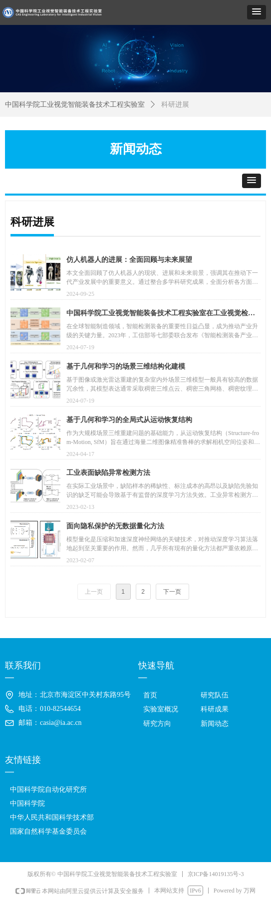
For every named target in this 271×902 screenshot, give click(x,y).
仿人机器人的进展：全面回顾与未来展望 (129, 259)
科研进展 (175, 104)
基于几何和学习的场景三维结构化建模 (125, 366)
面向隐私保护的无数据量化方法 (115, 526)
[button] (256, 12)
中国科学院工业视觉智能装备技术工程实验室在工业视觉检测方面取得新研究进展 (160, 314)
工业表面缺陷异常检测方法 (108, 472)
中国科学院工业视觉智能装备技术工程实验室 (75, 104)
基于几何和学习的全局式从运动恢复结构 (129, 420)
